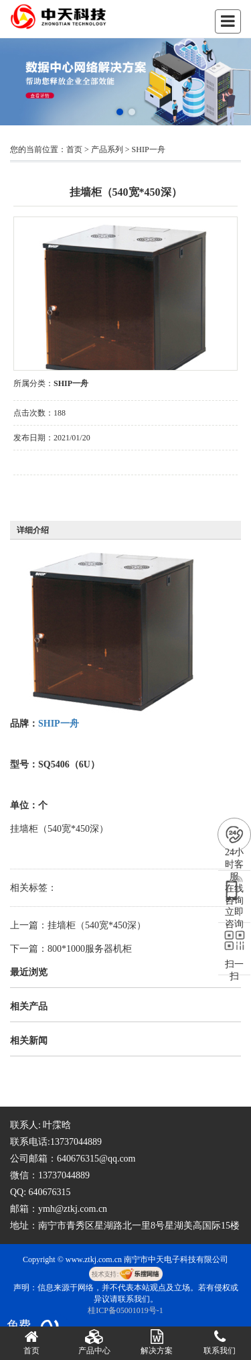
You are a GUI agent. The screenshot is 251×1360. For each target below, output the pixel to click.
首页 (74, 149)
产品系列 (107, 149)
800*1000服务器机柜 (90, 949)
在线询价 (50, 493)
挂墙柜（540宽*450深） (97, 925)
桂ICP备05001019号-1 (125, 1310)
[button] (119, 112)
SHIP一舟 (148, 149)
